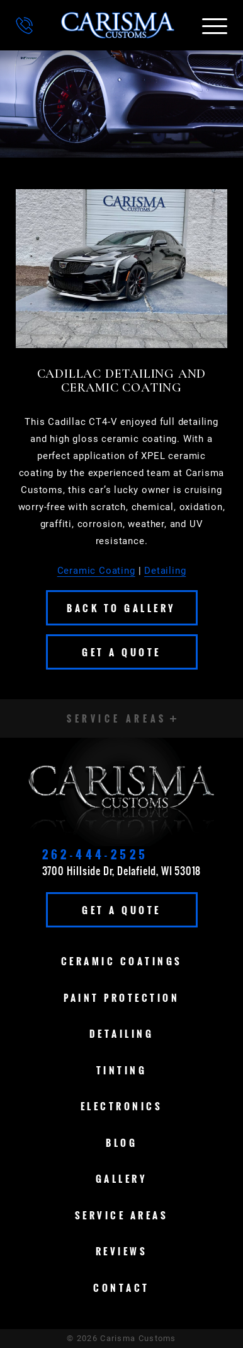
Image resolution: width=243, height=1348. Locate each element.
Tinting (121, 1070)
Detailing (165, 570)
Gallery (122, 1178)
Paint (121, 997)
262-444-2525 (95, 854)
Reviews (122, 1251)
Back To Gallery (121, 608)
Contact (121, 1287)
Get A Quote (121, 652)
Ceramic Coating (96, 570)
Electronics (122, 1106)
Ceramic (122, 961)
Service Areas (122, 1215)
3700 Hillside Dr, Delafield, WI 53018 (121, 870)
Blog (121, 1142)
